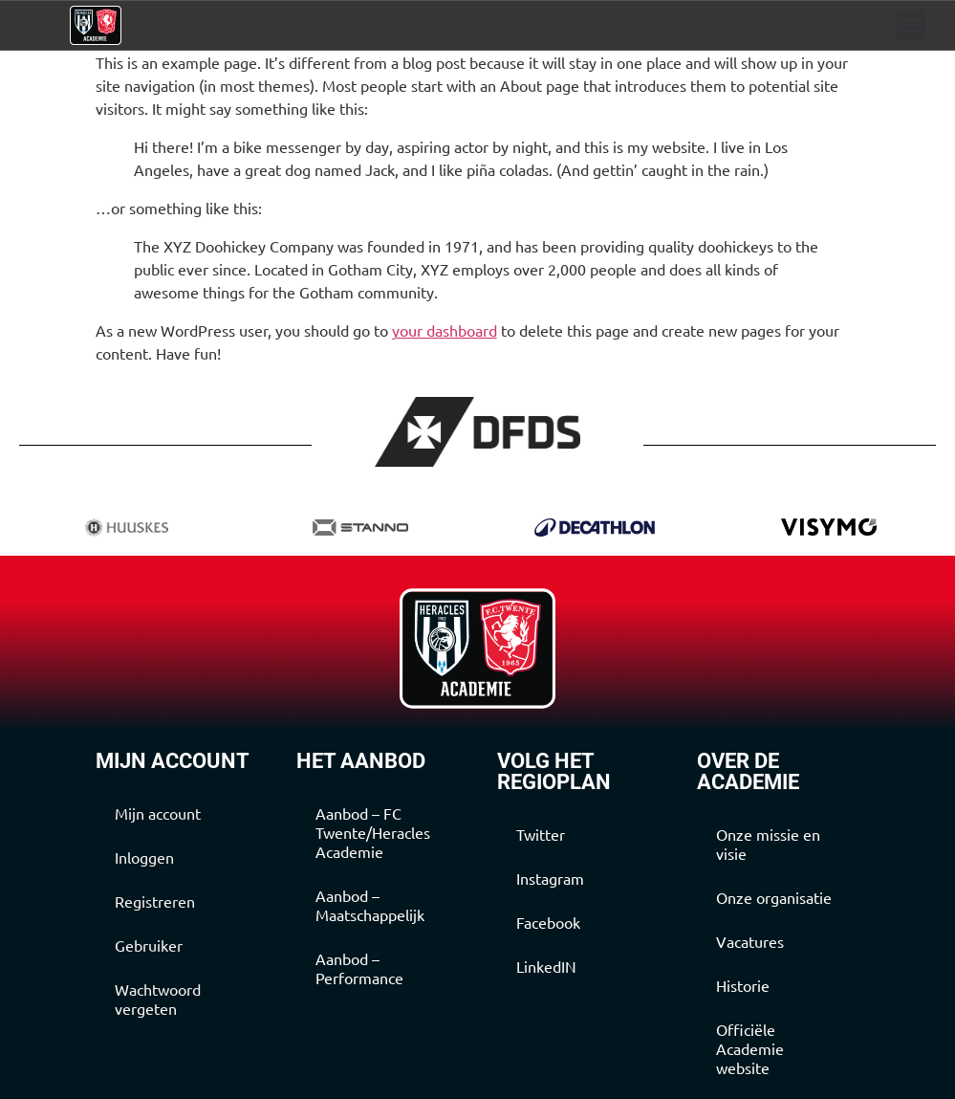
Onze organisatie (774, 897)
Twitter (540, 834)
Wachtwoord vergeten (158, 998)
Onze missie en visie (768, 843)
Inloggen (144, 857)
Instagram (550, 878)
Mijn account (158, 813)
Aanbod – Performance (359, 968)
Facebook (548, 922)
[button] (910, 25)
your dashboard (444, 330)
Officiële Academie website (750, 1048)
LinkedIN (546, 966)
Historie (743, 985)
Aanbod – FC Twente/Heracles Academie (372, 832)
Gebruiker (149, 945)
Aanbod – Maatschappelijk (369, 905)
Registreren (155, 901)
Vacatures (750, 941)
